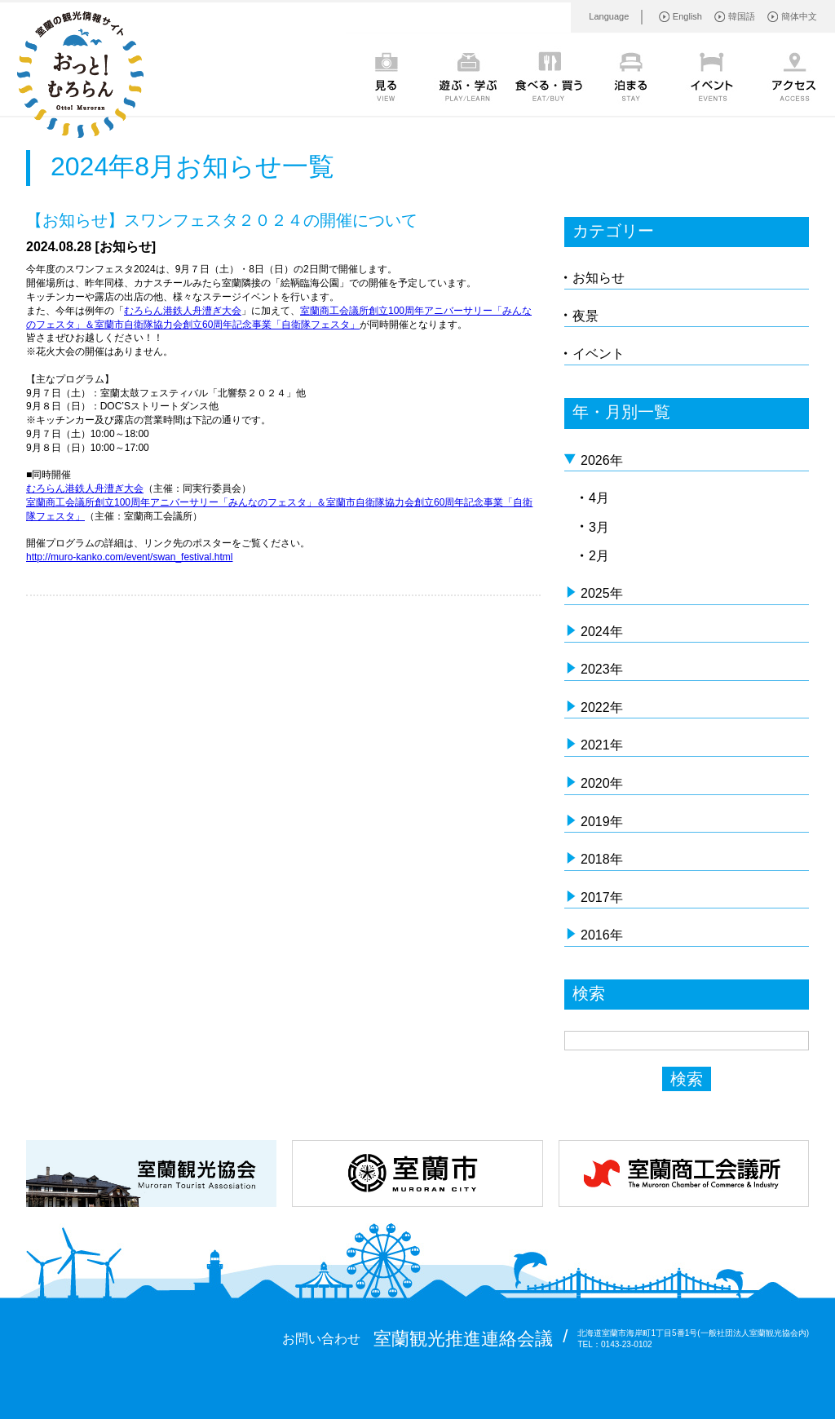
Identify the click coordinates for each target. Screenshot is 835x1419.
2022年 (602, 707)
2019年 (602, 822)
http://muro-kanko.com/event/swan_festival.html (129, 557)
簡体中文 (799, 16)
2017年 (602, 897)
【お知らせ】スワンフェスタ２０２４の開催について (222, 220)
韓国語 (741, 16)
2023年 (602, 669)
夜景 (585, 316)
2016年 (602, 935)
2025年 (602, 593)
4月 (599, 498)
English (687, 16)
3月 (599, 527)
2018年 (602, 859)
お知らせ (598, 278)
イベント (598, 353)
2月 (599, 556)
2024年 (602, 632)
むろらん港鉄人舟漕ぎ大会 (182, 310)
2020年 (602, 783)
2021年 (602, 745)
